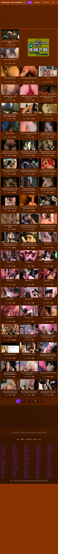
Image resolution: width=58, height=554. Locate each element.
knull (2, 453)
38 (35, 397)
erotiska (26, 458)
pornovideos (50, 472)
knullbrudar (3, 451)
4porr (14, 443)
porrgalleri (49, 446)
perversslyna (16, 465)
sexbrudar (15, 460)
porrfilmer (26, 441)
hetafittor (3, 456)
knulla (14, 473)
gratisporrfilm (27, 451)
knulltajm (26, 448)
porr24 (26, 445)
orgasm (14, 462)
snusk (25, 462)
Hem (18, 435)
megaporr (38, 467)
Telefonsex (29, 435)
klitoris (37, 470)
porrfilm (26, 443)
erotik (37, 443)
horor (48, 448)
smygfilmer (27, 455)
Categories (46, 2)
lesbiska (26, 446)
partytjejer (3, 446)
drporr (2, 470)
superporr (38, 451)
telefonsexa (39, 450)
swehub (3, 463)
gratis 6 (3, 441)
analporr (15, 458)
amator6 (3, 460)
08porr (26, 456)
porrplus (38, 473)
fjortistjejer (38, 468)
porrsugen (49, 445)
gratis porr (15, 445)
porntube (49, 468)
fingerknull (49, 456)
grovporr (15, 472)
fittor (14, 446)
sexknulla (49, 441)
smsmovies (39, 453)
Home (38, 2)
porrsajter (49, 462)
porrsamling (15, 463)
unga (14, 450)
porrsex (38, 472)
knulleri (3, 450)
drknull (14, 441)
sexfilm (14, 470)
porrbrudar (49, 450)
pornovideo (50, 473)
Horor (39, 435)
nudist (14, 467)
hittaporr (38, 448)
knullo (48, 458)
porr (2, 443)
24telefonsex (4, 462)
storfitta (15, 451)
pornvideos (50, 467)
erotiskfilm (3, 458)
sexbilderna (15, 448)
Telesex (23, 435)
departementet (16, 456)
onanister (38, 463)
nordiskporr (4, 448)
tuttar (2, 465)
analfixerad (38, 446)
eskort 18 (26, 467)
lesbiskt (49, 453)
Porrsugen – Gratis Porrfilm (16, 2)
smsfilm (38, 455)
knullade (3, 473)
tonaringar (3, 467)
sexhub (49, 460)
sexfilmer (49, 443)
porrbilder (49, 470)
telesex (3, 468)
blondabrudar (39, 445)
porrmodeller (39, 441)
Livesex (35, 435)
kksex (25, 450)
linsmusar (15, 468)
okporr (37, 465)
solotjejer (15, 453)
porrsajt (49, 463)
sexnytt (14, 455)
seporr (26, 468)
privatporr (26, 472)
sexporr (38, 456)
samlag (26, 470)
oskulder (38, 462)
